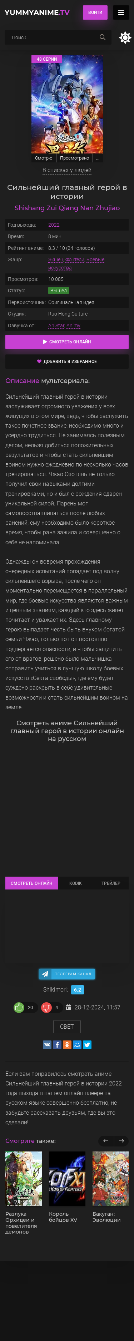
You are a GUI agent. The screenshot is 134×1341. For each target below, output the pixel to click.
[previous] (106, 1141)
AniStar (56, 325)
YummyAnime (37, 12)
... (97, 158)
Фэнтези (74, 259)
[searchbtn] (102, 37)
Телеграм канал (73, 974)
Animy (73, 325)
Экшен (55, 259)
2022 (54, 225)
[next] (121, 1141)
